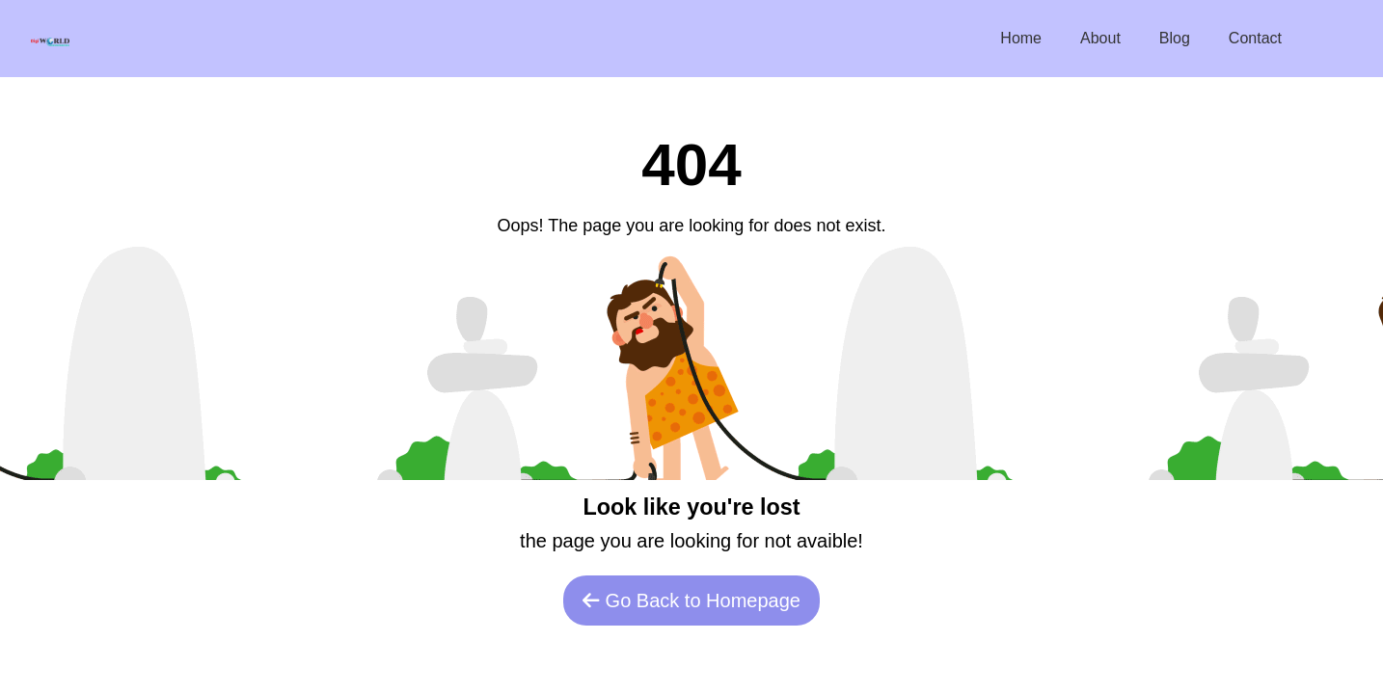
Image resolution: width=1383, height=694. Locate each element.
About (1100, 38)
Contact (1255, 38)
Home (1021, 38)
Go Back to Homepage (691, 600)
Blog (1174, 38)
